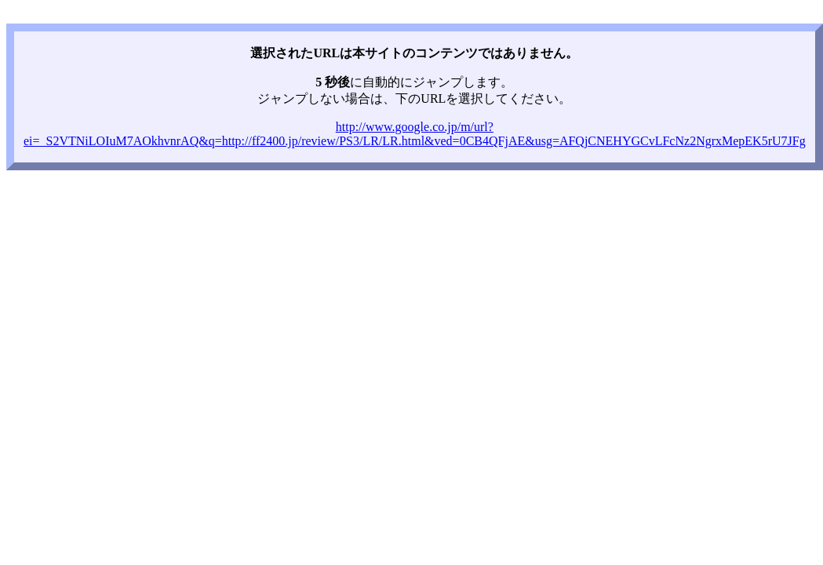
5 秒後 (332, 82)
